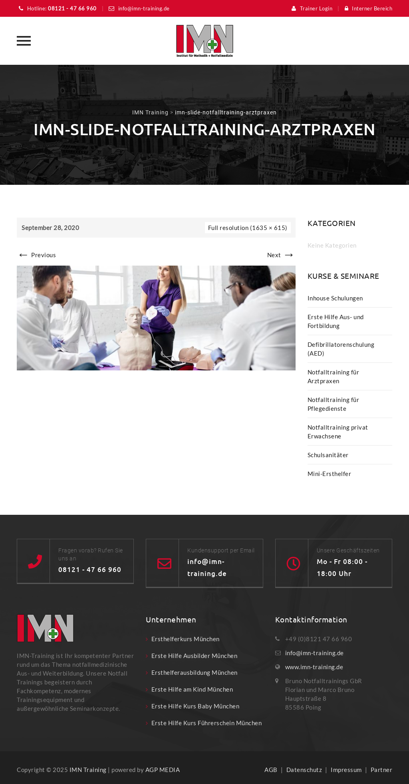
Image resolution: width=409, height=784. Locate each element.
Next (281, 254)
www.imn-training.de (314, 666)
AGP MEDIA (162, 769)
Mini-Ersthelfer (329, 473)
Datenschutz (304, 769)
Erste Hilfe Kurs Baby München (195, 706)
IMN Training (88, 769)
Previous (36, 254)
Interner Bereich (372, 8)
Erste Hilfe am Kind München (192, 689)
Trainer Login (316, 8)
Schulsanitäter (328, 454)
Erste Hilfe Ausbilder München (194, 655)
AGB (271, 769)
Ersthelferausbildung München (194, 672)
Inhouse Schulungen (335, 298)
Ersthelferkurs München (185, 638)
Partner (382, 769)
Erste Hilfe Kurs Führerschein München (206, 722)
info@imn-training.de (314, 652)
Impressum (346, 769)
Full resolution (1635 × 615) (248, 227)
